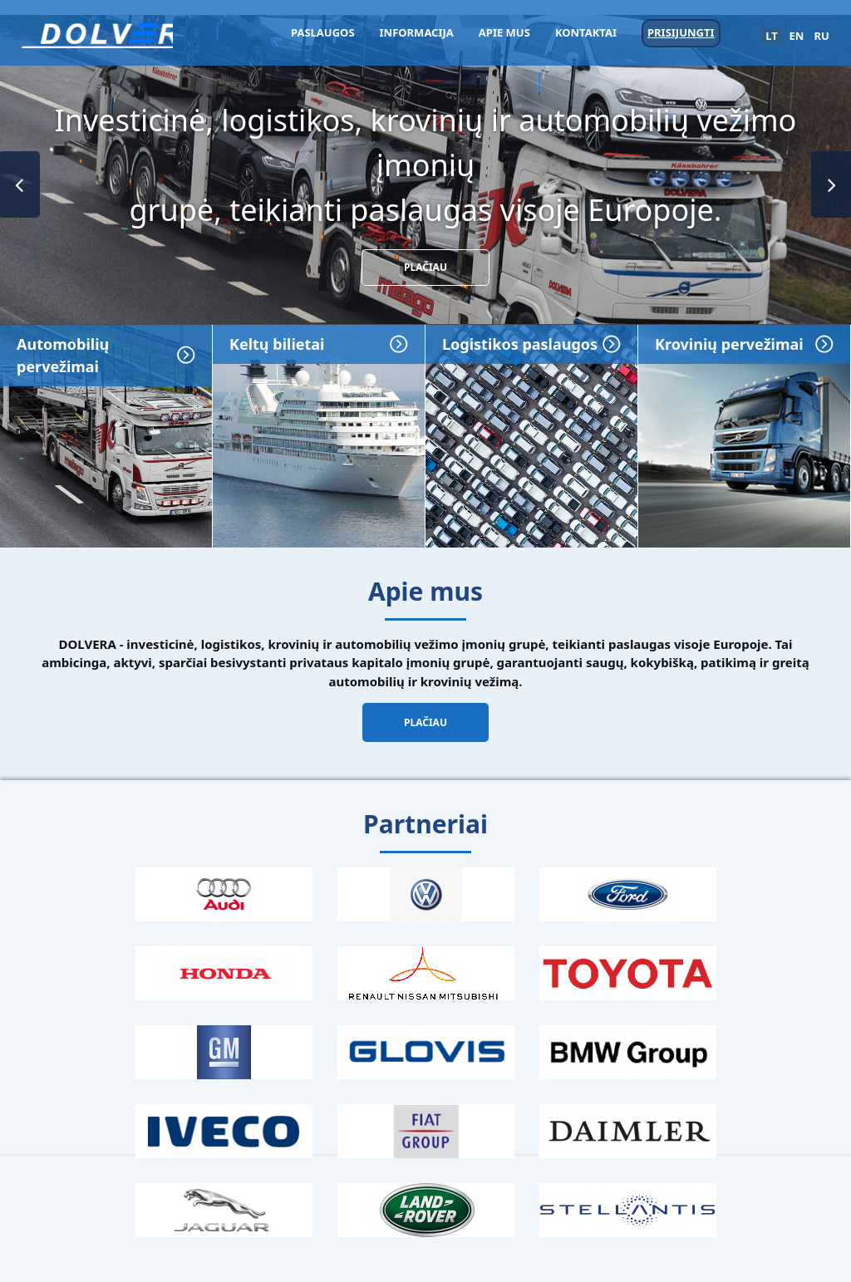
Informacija (417, 32)
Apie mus (504, 32)
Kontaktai (586, 32)
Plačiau (425, 267)
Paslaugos (323, 32)
